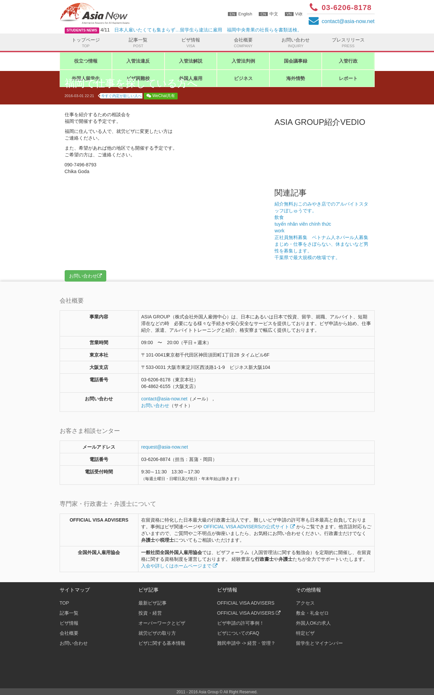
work (279, 230)
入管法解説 (190, 61)
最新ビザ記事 (152, 603)
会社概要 (243, 43)
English (240, 14)
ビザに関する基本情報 (161, 643)
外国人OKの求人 (313, 623)
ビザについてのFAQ (238, 633)
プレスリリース (348, 43)
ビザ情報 (191, 43)
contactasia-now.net (348, 21)
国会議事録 (295, 61)
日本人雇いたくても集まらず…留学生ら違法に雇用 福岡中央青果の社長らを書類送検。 (208, 29)
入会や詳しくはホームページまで (179, 565)
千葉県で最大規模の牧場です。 (319, 257)
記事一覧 (138, 43)
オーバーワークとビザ (161, 623)
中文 (268, 14)
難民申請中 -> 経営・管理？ (246, 643)
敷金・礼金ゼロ (312, 613)
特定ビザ (305, 633)
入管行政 (348, 61)
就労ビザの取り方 (157, 633)
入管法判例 (243, 61)
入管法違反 (138, 61)
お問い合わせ (295, 43)
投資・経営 (150, 613)
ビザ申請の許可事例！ (240, 623)
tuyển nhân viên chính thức (302, 224)
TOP (64, 603)
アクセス (305, 603)
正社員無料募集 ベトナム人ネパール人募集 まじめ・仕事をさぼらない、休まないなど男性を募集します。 (323, 244)
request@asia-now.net (164, 447)
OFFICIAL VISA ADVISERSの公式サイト (249, 526)
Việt (293, 14)
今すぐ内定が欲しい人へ (121, 96)
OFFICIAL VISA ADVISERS (245, 603)
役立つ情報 (86, 61)
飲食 (279, 217)
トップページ (86, 43)
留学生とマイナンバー (319, 643)
